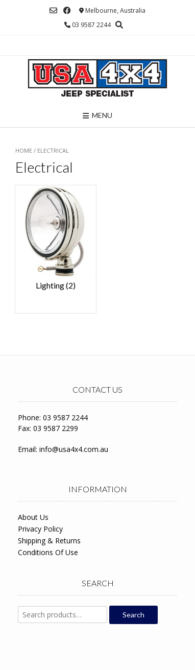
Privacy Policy (40, 529)
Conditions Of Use (48, 552)
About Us (33, 517)
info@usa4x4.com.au (73, 449)
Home (23, 150)
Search (133, 614)
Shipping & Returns (49, 540)
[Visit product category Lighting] (55, 244)
